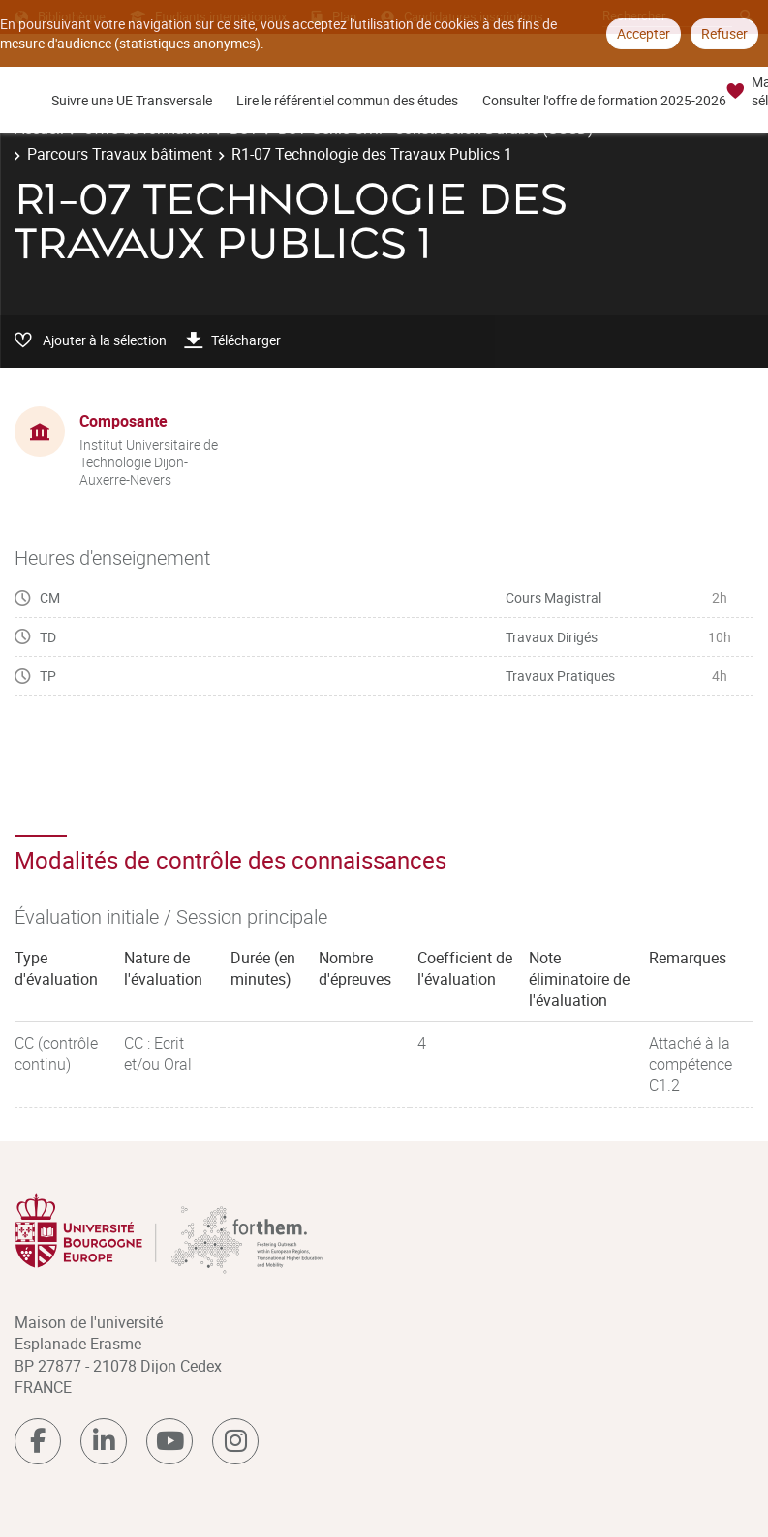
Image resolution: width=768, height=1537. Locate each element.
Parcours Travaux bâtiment (119, 153)
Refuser (724, 33)
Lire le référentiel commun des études (347, 100)
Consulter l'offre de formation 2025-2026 (604, 100)
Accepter (643, 33)
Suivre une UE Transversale (131, 100)
